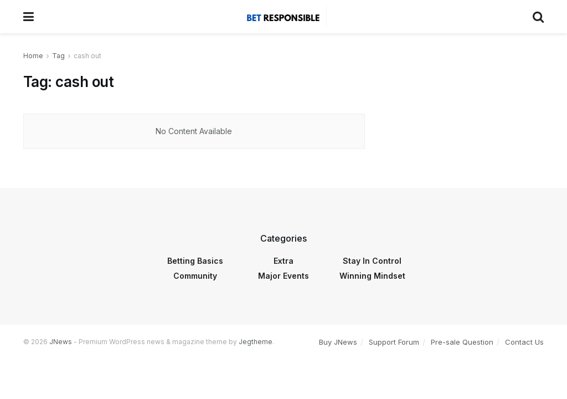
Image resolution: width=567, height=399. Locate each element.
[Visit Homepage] (283, 17)
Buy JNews (338, 341)
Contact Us (524, 341)
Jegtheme (255, 341)
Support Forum (394, 341)
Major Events (283, 275)
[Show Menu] (28, 16)
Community (195, 275)
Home (33, 56)
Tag (58, 56)
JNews (60, 341)
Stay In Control (372, 260)
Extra (283, 260)
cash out (87, 56)
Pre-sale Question (462, 341)
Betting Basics (195, 260)
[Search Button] (538, 16)
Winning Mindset (372, 275)
